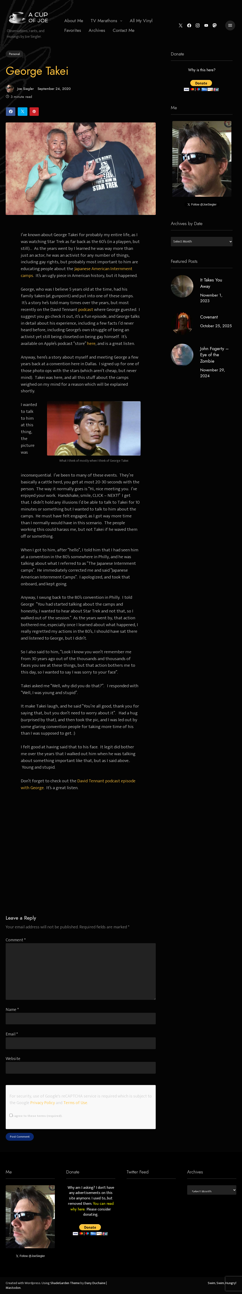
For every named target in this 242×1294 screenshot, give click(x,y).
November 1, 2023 (211, 298)
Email (12, 1034)
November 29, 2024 (212, 373)
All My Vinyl (141, 20)
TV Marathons (104, 20)
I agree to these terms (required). (35, 1115)
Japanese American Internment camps (76, 272)
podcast (85, 309)
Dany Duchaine (95, 1283)
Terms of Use (75, 1102)
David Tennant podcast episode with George (78, 784)
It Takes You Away (211, 283)
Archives (97, 30)
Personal (14, 54)
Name (12, 1009)
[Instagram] (197, 26)
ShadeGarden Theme (65, 1283)
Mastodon (13, 1288)
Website (13, 1058)
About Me (73, 20)
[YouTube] (206, 26)
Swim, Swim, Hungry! (222, 1283)
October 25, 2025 (216, 326)
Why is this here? (201, 70)
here (91, 343)
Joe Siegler (20, 88)
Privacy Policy (42, 1102)
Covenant (209, 317)
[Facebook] (189, 26)
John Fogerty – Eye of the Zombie (214, 354)
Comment (16, 940)
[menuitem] (73, 21)
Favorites (72, 30)
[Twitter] (180, 26)
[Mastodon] (215, 26)
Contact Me (123, 30)
